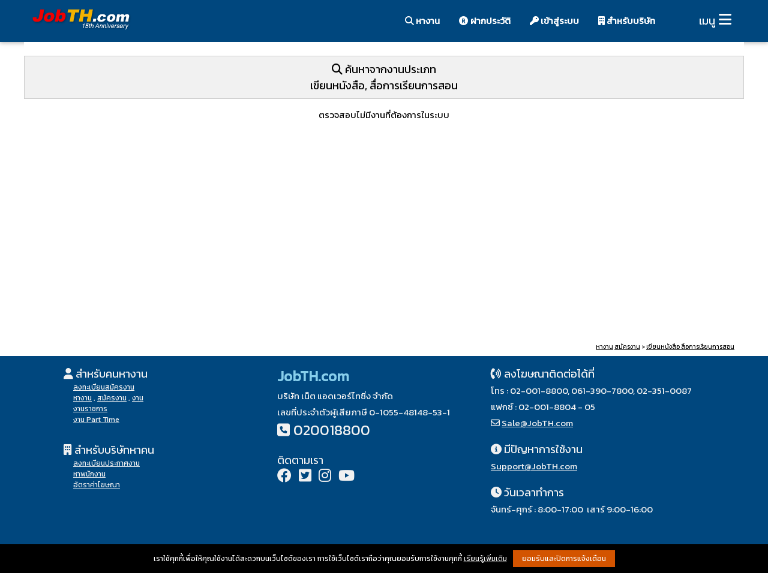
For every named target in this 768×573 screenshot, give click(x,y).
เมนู (707, 21)
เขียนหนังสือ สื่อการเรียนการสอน (690, 346)
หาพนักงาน (89, 474)
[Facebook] (284, 477)
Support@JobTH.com (534, 466)
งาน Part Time (96, 419)
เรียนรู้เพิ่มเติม (485, 558)
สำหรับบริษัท (626, 21)
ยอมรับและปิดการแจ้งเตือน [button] (564, 558)
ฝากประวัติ (485, 21)
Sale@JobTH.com (537, 423)
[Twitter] (305, 477)
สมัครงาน (627, 346)
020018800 (331, 430)
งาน (137, 398)
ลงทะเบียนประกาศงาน (106, 463)
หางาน (422, 21)
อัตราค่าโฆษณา (96, 484)
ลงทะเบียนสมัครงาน (103, 387)
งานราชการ (90, 408)
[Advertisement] (384, 247)
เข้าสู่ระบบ (554, 21)
